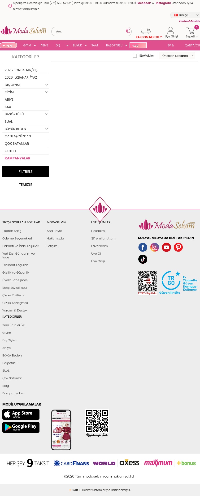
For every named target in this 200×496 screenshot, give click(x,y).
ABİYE (44, 45)
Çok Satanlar (12, 378)
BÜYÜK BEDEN (77, 45)
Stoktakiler (143, 55)
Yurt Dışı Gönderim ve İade (18, 255)
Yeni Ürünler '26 (13, 325)
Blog (5, 385)
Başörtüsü (9, 363)
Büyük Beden (12, 355)
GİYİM (27, 45)
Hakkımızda (55, 238)
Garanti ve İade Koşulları (20, 246)
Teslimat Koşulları (15, 265)
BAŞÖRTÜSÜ (114, 45)
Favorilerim (99, 246)
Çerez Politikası (13, 295)
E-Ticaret (85, 474)
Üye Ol (96, 253)
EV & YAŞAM (172, 45)
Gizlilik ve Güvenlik (15, 272)
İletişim (52, 246)
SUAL (156, 45)
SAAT (94, 45)
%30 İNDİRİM (137, 46)
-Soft (74, 474)
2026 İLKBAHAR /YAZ (21, 77)
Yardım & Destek (14, 310)
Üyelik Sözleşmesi (15, 280)
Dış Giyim (9, 340)
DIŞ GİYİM (60, 45)
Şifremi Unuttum (103, 238)
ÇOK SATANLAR (17, 143)
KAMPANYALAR (17, 158)
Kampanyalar (12, 393)
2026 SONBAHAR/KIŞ (21, 70)
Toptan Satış (11, 231)
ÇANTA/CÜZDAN (18, 136)
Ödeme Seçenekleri (17, 238)
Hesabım (98, 231)
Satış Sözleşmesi (14, 287)
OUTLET (10, 151)
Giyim (6, 332)
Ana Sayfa (54, 231)
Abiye (6, 348)
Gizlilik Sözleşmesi (15, 303)
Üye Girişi (98, 261)
